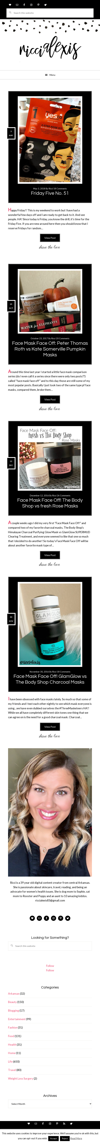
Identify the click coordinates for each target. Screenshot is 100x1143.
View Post (50, 237)
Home (11, 1053)
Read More (76, 1138)
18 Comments (60, 188)
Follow (50, 965)
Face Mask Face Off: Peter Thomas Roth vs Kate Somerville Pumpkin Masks (50, 349)
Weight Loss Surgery (20, 1078)
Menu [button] (52, 74)
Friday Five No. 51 (50, 193)
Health (12, 1044)
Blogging (13, 1010)
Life (10, 1061)
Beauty (12, 1002)
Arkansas (14, 993)
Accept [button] (53, 1138)
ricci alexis (50, 51)
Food (11, 1036)
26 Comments (63, 495)
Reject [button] (65, 1138)
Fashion (12, 1027)
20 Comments (62, 338)
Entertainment (17, 1019)
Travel (12, 1070)
